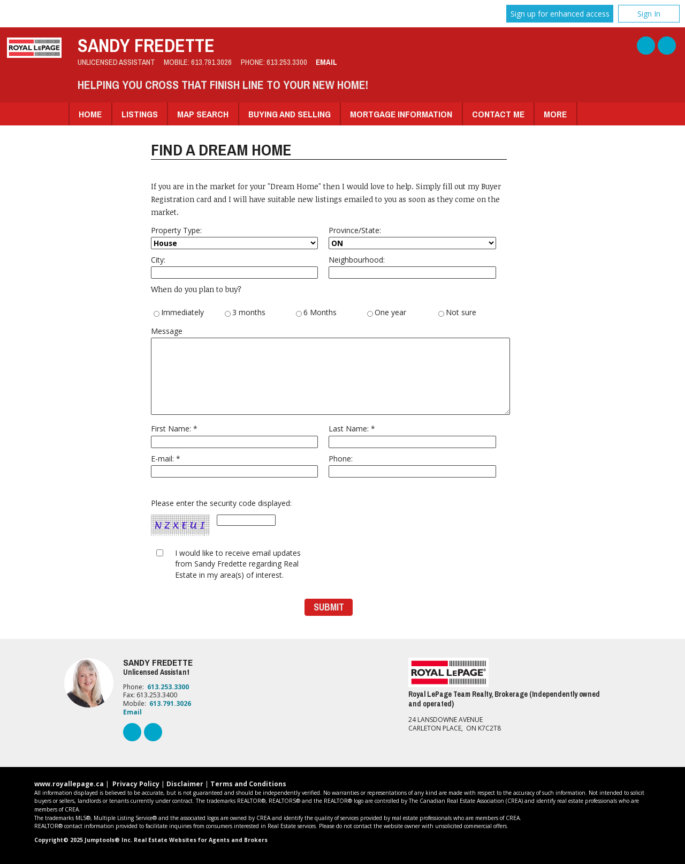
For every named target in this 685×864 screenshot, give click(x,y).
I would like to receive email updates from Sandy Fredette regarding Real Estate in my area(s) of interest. (238, 564)
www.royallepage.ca (69, 783)
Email (326, 62)
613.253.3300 (287, 62)
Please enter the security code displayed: (221, 518)
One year (386, 313)
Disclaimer (184, 783)
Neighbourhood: (412, 267)
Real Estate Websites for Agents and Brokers (201, 840)
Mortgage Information (401, 114)
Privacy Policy (135, 783)
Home (90, 114)
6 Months (316, 313)
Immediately (179, 313)
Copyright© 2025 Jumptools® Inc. (83, 840)
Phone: (412, 465)
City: (234, 267)
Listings (139, 114)
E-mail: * (234, 465)
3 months (245, 313)
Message (329, 370)
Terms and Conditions (248, 783)
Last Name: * (412, 435)
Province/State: (412, 237)
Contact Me (498, 114)
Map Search (203, 114)
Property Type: (234, 237)
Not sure (457, 313)
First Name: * (234, 435)
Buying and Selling (289, 114)
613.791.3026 (211, 62)
